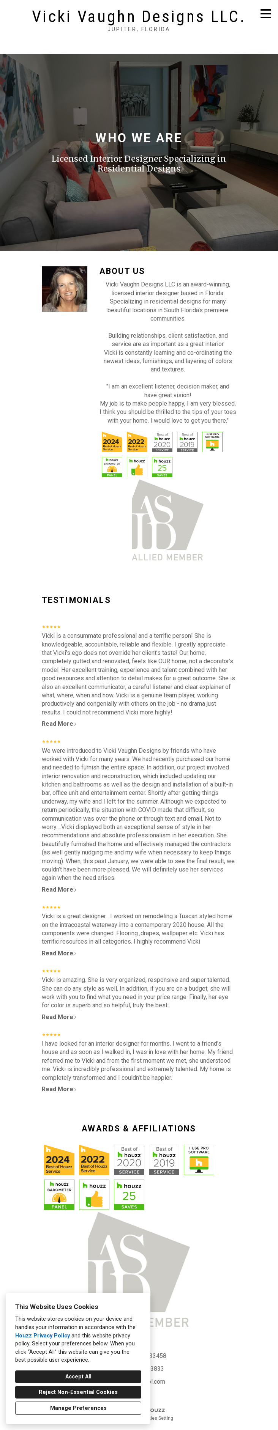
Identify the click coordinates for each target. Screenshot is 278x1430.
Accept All (78, 1376)
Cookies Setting (156, 1418)
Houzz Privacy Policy (42, 1335)
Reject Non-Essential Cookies (78, 1392)
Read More (59, 723)
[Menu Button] (265, 13)
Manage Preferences (78, 1408)
